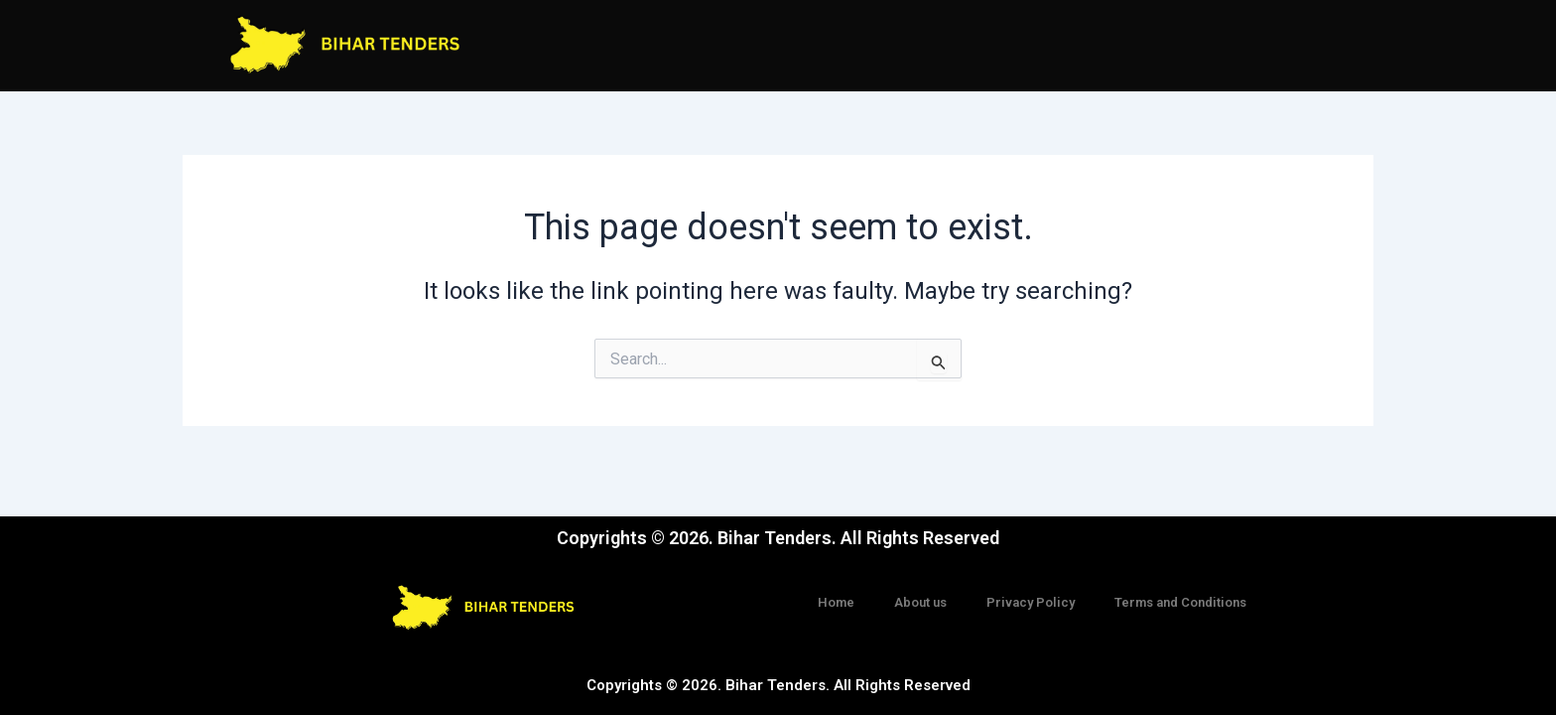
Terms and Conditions (1180, 602)
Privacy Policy (1030, 602)
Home (836, 602)
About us (920, 602)
